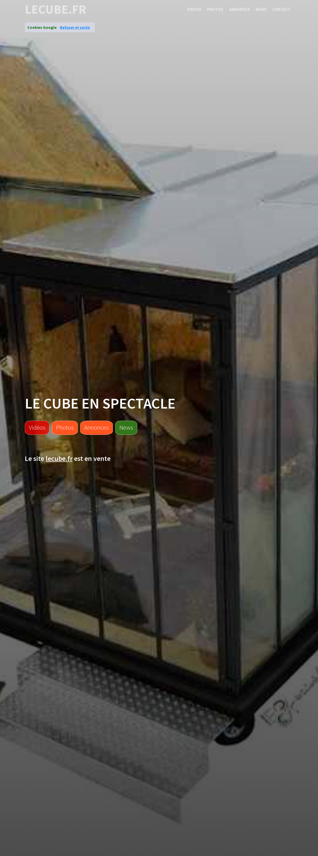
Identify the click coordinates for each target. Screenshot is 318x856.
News (261, 9)
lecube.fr (55, 9)
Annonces (239, 9)
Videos (194, 9)
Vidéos (37, 427)
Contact (281, 9)
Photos (215, 9)
